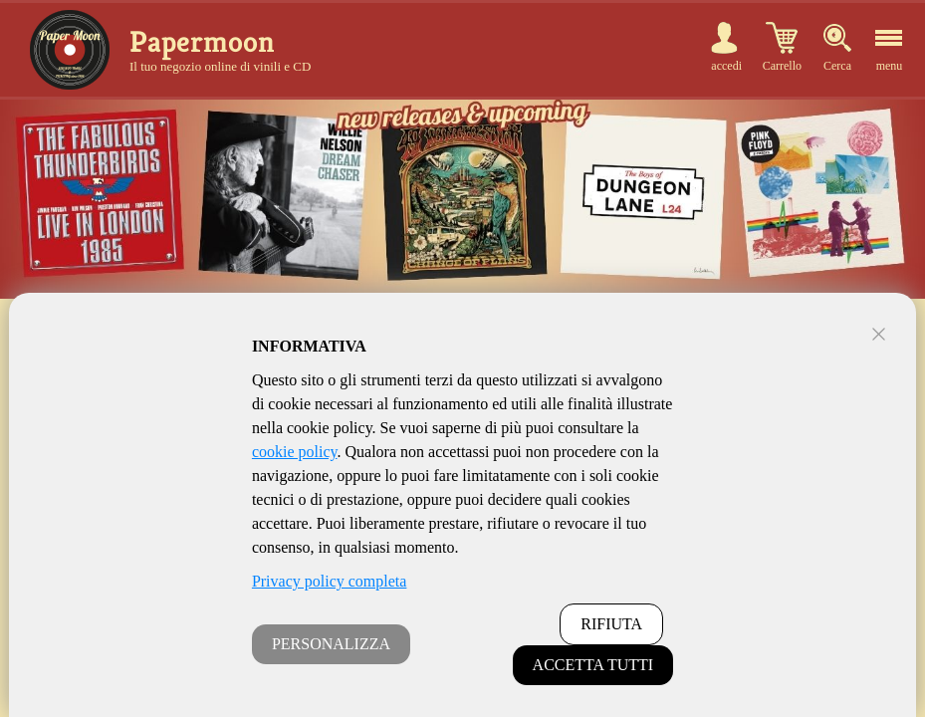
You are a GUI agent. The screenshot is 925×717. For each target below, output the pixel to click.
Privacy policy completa (329, 581)
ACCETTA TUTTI (593, 664)
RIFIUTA (611, 623)
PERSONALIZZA (331, 643)
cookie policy (295, 451)
